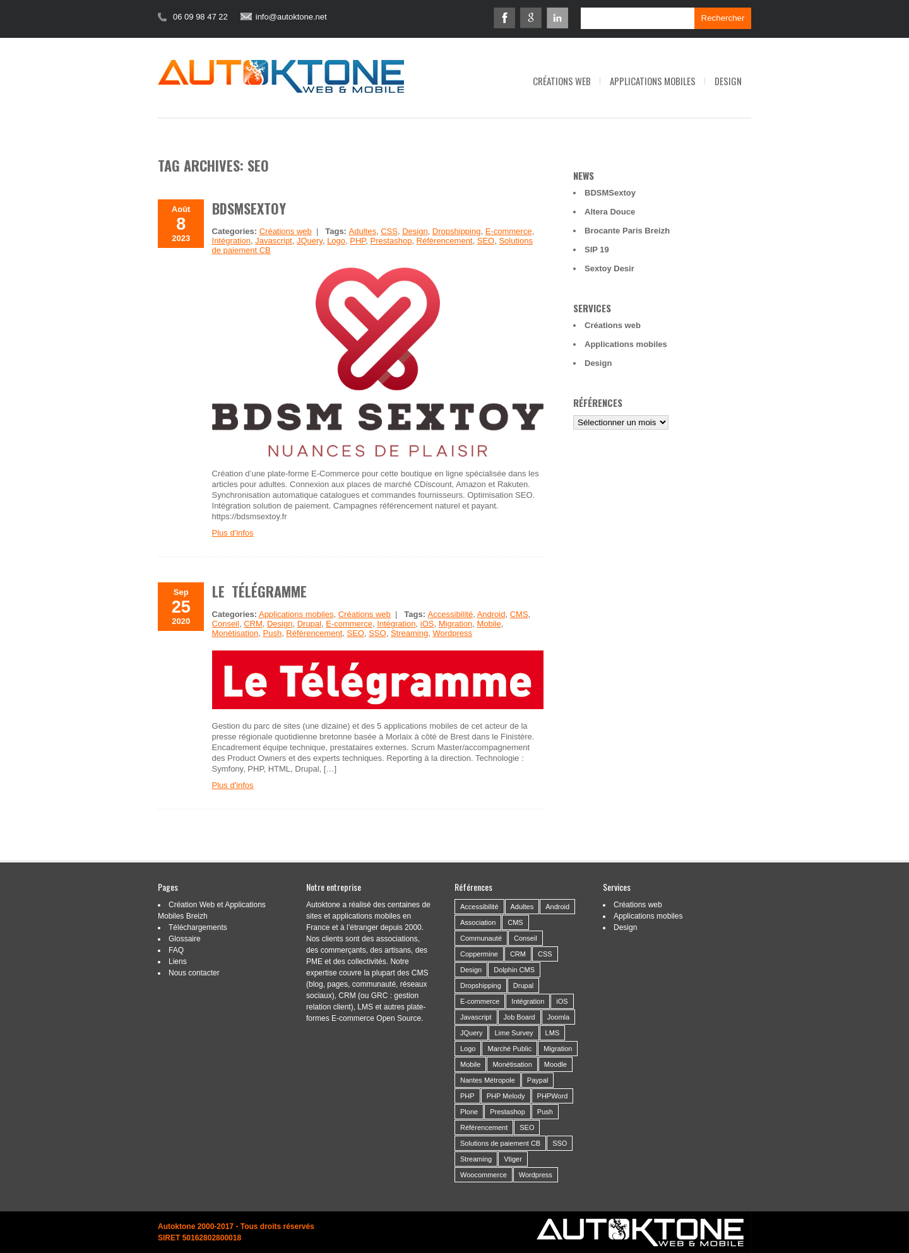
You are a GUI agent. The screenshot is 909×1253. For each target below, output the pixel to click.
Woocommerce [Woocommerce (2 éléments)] (483, 1175)
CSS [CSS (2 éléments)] (545, 954)
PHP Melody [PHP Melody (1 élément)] (506, 1096)
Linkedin (557, 18)
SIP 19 (597, 249)
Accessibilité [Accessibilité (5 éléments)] (479, 906)
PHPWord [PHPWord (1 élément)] (552, 1096)
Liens (178, 961)
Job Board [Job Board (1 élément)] (519, 1017)
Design (728, 81)
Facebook (504, 18)
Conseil (225, 623)
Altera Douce (610, 211)
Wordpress (452, 633)
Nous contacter (194, 972)
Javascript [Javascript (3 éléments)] (476, 1017)
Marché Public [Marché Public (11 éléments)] (509, 1048)
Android (491, 614)
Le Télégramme (259, 591)
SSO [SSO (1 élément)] (559, 1143)
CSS (389, 231)
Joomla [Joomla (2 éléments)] (558, 1017)
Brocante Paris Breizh (627, 230)
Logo (336, 240)
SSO (377, 633)
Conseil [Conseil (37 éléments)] (525, 938)
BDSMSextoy (249, 208)
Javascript (273, 240)
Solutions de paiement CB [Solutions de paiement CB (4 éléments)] (500, 1143)
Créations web (562, 81)
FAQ (176, 950)
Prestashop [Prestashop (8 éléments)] (507, 1111)
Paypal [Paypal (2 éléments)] (538, 1080)
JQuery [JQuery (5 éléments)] (471, 1033)
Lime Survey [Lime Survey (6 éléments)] (513, 1033)
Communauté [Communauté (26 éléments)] (481, 938)
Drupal (309, 623)
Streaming (409, 633)
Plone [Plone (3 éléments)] (469, 1111)
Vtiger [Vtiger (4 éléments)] (513, 1159)
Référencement (445, 240)
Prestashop (391, 240)
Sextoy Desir (609, 268)
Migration (455, 623)
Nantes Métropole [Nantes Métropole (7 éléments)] (487, 1080)
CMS (519, 614)
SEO (485, 240)
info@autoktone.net (291, 17)
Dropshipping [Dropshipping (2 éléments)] (480, 985)
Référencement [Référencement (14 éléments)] (484, 1127)
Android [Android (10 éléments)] (557, 906)
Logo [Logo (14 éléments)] (467, 1048)
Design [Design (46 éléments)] (471, 970)
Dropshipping (456, 231)
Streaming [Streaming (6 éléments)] (476, 1159)
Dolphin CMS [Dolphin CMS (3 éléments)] (514, 970)
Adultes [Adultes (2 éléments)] (522, 906)
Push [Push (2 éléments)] (545, 1111)
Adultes (362, 231)
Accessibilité (450, 614)
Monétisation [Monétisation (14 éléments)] (512, 1064)
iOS (427, 623)
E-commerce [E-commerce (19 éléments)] (479, 1001)
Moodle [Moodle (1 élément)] (555, 1064)
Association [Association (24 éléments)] (478, 922)
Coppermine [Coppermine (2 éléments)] (479, 954)
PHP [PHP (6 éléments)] (467, 1096)
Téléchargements (198, 927)
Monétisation (235, 633)
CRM (253, 623)
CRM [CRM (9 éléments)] (518, 954)
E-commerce (508, 231)
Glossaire (185, 938)
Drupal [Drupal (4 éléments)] (523, 985)
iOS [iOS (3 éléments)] (561, 1001)
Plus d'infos (233, 533)
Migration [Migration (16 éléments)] (558, 1048)
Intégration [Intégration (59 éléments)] (527, 1001)
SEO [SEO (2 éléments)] (527, 1127)
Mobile (489, 623)
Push (272, 633)
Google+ (531, 18)
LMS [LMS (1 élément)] (552, 1033)
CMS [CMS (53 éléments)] (515, 922)
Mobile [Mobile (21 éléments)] (470, 1064)
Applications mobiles (653, 81)
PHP (357, 240)
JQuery (310, 240)
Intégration (231, 240)
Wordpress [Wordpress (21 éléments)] (535, 1175)
